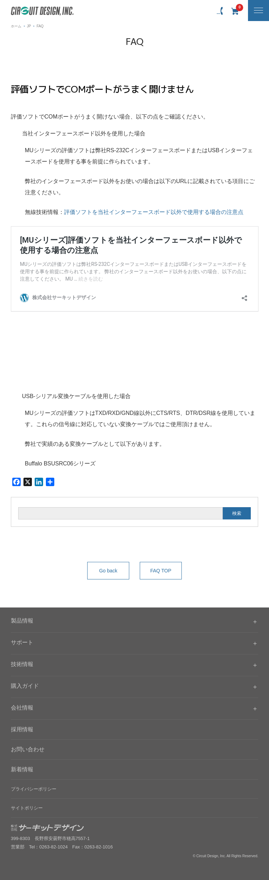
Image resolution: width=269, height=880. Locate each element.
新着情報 (22, 769)
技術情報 (22, 664)
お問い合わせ (27, 749)
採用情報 (22, 729)
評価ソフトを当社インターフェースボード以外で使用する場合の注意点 (153, 212)
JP (29, 26)
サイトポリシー (27, 808)
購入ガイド (25, 686)
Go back (108, 570)
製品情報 (22, 621)
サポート (22, 642)
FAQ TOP (160, 570)
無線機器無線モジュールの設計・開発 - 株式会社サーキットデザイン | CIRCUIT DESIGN (42, 11)
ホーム (16, 26)
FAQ (39, 26)
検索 (236, 513)
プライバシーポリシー (33, 789)
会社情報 (22, 708)
